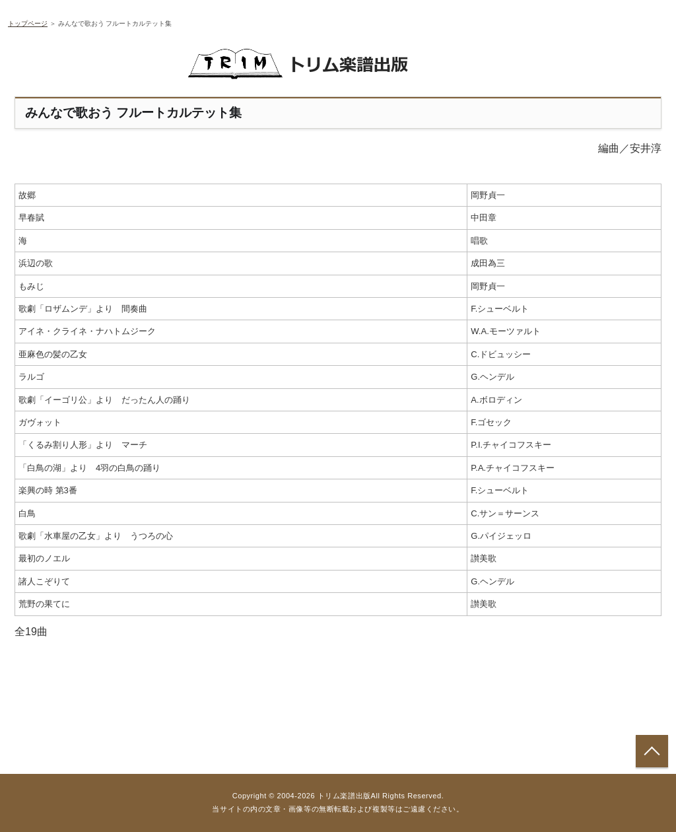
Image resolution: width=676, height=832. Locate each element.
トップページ (28, 23)
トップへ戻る (652, 751)
